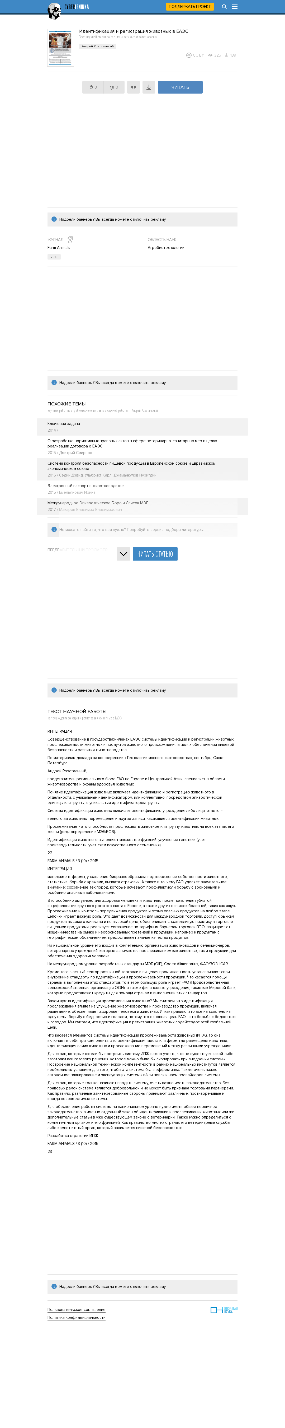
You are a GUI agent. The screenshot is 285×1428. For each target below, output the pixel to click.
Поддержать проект (190, 6)
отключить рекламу (148, 219)
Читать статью (155, 554)
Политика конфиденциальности (77, 1317)
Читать (180, 87)
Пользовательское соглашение (77, 1309)
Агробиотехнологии (166, 247)
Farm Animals (59, 247)
